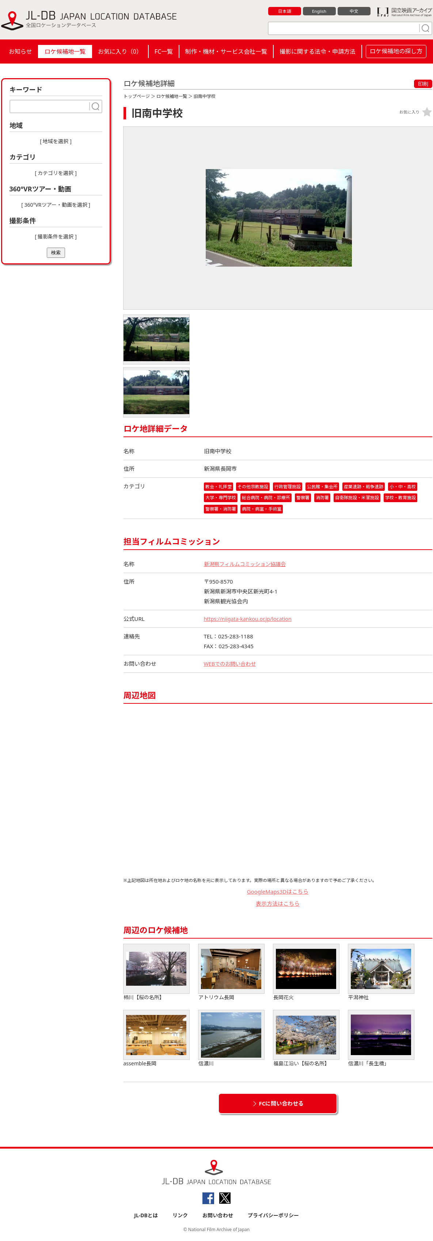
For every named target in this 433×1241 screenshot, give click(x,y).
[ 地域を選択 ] (56, 141)
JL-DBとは (146, 1216)
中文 (354, 11)
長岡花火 (306, 973)
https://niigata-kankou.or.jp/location (250, 619)
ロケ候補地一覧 (65, 51)
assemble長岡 (156, 1039)
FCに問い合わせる (281, 1104)
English (319, 11)
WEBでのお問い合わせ (231, 664)
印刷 (423, 83)
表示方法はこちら (278, 904)
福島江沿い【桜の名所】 (306, 1039)
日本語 (284, 11)
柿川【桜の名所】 (156, 973)
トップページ (137, 96)
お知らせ (20, 51)
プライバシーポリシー (273, 1216)
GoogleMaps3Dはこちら (278, 892)
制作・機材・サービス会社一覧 (226, 51)
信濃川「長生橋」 (381, 1039)
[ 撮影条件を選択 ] (56, 236)
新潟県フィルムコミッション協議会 (248, 564)
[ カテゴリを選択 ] (56, 172)
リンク (180, 1216)
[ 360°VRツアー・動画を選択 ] (55, 204)
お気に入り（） (120, 51)
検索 (56, 252)
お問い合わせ (217, 1216)
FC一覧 (164, 51)
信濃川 (231, 1039)
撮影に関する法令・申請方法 (318, 51)
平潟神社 (381, 973)
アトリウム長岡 (231, 973)
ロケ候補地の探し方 (396, 51)
